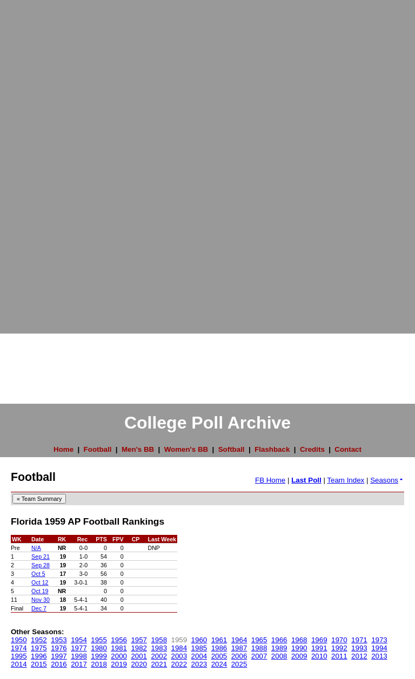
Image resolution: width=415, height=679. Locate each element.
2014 (19, 664)
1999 (99, 656)
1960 (199, 640)
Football (98, 449)
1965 (259, 640)
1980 (99, 648)
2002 (159, 656)
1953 (59, 640)
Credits (312, 449)
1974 (19, 648)
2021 (159, 664)
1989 (279, 648)
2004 (199, 656)
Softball (231, 449)
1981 (119, 648)
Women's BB (186, 449)
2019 (119, 664)
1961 (219, 640)
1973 (379, 640)
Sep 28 (40, 565)
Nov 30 (40, 599)
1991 (319, 648)
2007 (259, 656)
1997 (59, 656)
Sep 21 (40, 556)
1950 (19, 640)
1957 (139, 640)
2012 (359, 656)
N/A (36, 548)
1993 (359, 648)
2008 (279, 656)
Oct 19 (39, 591)
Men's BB (138, 449)
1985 (199, 648)
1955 (99, 640)
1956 (119, 640)
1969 (319, 640)
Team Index (345, 480)
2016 (59, 664)
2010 (319, 656)
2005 (219, 656)
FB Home (270, 480)
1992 (339, 648)
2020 (139, 664)
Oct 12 (39, 582)
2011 (339, 656)
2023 (199, 664)
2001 (139, 656)
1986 (219, 648)
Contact (348, 449)
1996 (39, 656)
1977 (79, 648)
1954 (79, 640)
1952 (39, 640)
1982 (139, 648)
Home (63, 449)
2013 (379, 656)
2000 (119, 656)
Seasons (387, 480)
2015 (39, 664)
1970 (339, 640)
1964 (239, 640)
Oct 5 (38, 574)
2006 (239, 656)
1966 (279, 640)
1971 (359, 640)
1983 (159, 648)
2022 (179, 664)
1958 (159, 640)
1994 (379, 648)
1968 (299, 640)
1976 (59, 648)
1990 (299, 648)
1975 (39, 648)
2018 (99, 664)
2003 (179, 656)
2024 (219, 664)
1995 (19, 656)
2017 (79, 664)
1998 (79, 656)
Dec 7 (38, 608)
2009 (299, 656)
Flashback (272, 449)
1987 (239, 648)
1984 (179, 648)
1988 (259, 648)
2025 (239, 664)
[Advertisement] (43, 162)
